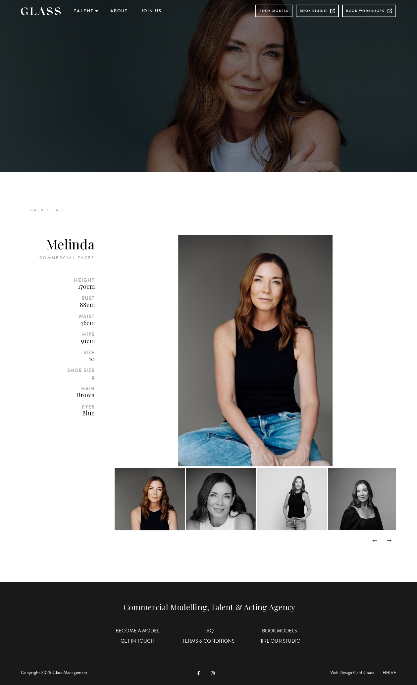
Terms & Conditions (208, 641)
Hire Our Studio (279, 641)
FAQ (208, 630)
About (119, 11)
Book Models (273, 10)
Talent (84, 11)
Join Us (151, 11)
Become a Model (137, 630)
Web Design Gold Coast (352, 672)
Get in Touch (137, 641)
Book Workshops (369, 10)
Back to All (44, 209)
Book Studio (317, 10)
